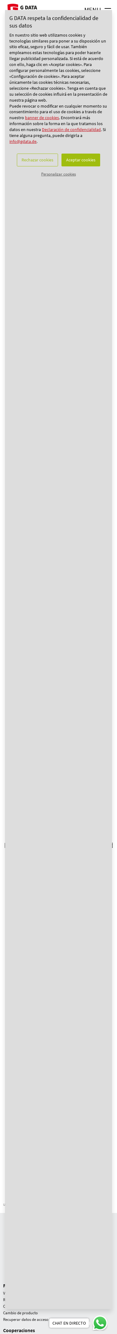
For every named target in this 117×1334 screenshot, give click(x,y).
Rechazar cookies (37, 160)
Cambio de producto (20, 1313)
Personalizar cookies (58, 174)
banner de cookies (42, 117)
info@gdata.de (23, 141)
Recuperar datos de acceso (25, 1319)
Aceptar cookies (80, 160)
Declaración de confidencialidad (71, 129)
